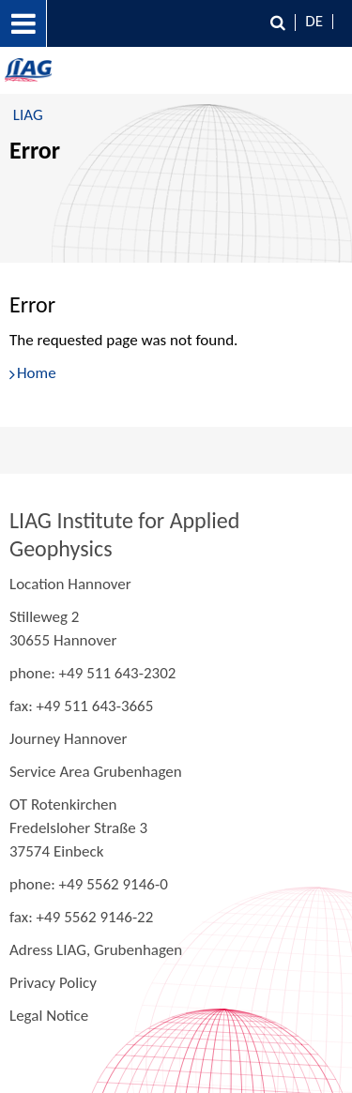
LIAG (28, 115)
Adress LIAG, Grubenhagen (95, 950)
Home (36, 373)
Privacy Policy (53, 983)
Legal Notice (48, 1015)
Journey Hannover (68, 739)
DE (314, 21)
